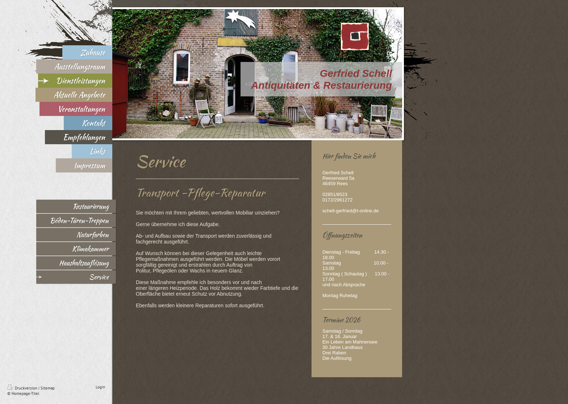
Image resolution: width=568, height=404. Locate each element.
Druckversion (22, 388)
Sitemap (48, 388)
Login (100, 387)
